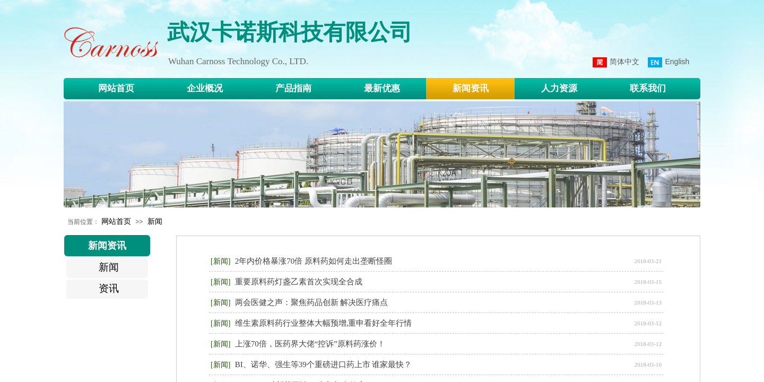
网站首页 (116, 221)
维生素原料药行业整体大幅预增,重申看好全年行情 (323, 323)
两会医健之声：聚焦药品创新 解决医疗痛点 (311, 302)
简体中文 (616, 62)
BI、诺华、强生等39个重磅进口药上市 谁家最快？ (323, 364)
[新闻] (220, 261)
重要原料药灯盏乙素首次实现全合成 (298, 281)
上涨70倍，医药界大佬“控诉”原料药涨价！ (310, 344)
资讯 (109, 288)
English (668, 62)
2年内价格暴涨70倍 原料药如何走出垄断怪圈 (313, 261)
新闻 (154, 221)
